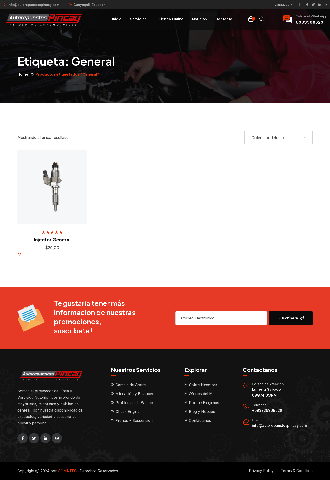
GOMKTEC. (68, 471)
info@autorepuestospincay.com (279, 425)
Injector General (52, 239)
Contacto (223, 19)
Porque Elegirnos (204, 402)
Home (22, 74)
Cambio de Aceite (131, 384)
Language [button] (282, 4)
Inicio (117, 19)
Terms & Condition (297, 470)
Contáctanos (200, 420)
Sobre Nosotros (203, 384)
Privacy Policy (261, 470)
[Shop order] (278, 137)
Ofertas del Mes (202, 393)
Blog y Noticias (202, 411)
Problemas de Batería (134, 402)
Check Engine (127, 411)
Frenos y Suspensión (134, 420)
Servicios (138, 19)
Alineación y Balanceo (135, 393)
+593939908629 (267, 410)
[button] (19, 254)
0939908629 (309, 22)
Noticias (199, 19)
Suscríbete (291, 318)
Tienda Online (171, 19)
